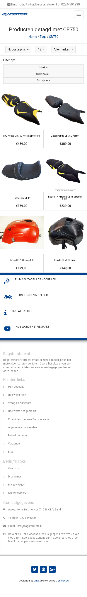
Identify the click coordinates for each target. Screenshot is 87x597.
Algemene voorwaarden (22, 427)
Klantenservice (17, 492)
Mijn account (16, 386)
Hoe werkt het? (17, 394)
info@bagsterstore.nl (29, 526)
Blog (11, 451)
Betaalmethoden (18, 435)
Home (33, 36)
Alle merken (63, 49)
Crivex (37, 580)
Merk (43, 67)
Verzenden (14, 443)
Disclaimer (14, 476)
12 (41, 49)
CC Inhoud (43, 74)
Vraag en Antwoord (19, 402)
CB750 (53, 36)
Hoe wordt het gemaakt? (22, 411)
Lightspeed (62, 580)
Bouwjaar (43, 80)
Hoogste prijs (18, 49)
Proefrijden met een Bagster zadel (28, 419)
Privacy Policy (16, 484)
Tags (43, 36)
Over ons (13, 468)
